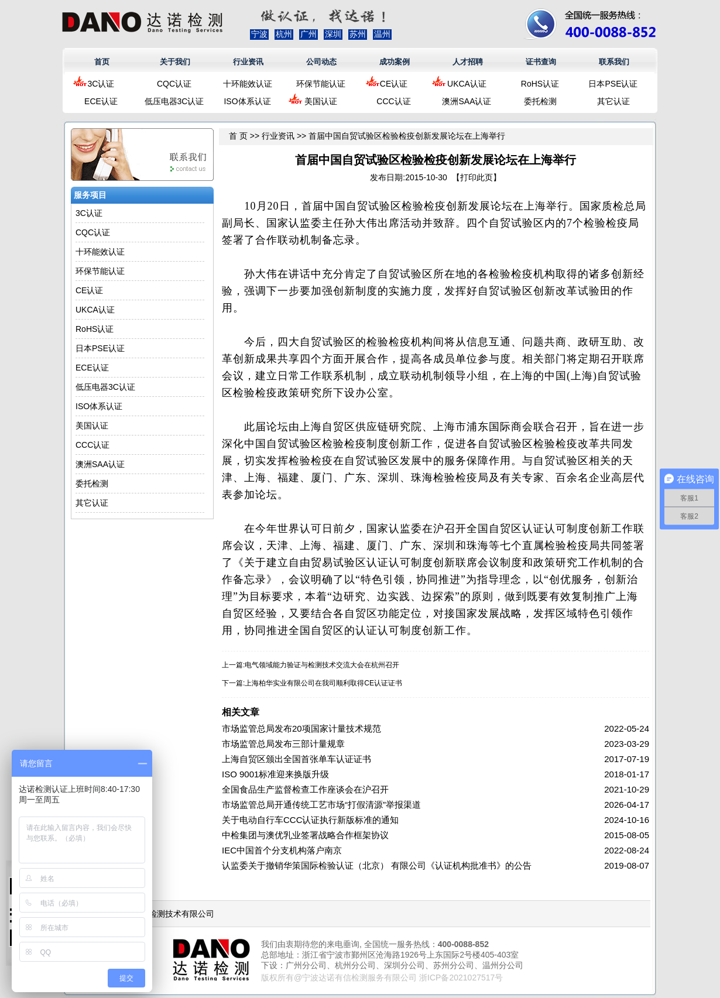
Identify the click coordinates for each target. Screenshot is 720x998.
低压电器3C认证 (174, 101)
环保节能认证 (320, 83)
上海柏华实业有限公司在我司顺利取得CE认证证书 (323, 683)
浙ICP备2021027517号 (461, 977)
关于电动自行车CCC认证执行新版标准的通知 (310, 820)
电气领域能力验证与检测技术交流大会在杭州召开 (322, 665)
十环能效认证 (247, 83)
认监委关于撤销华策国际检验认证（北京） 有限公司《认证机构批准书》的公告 (377, 865)
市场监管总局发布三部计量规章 (283, 744)
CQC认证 (174, 83)
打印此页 (476, 177)
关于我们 (175, 61)
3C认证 (101, 83)
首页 (101, 61)
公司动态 (321, 61)
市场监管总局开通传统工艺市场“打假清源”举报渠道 (321, 805)
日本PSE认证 (612, 83)
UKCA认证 (466, 83)
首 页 (238, 135)
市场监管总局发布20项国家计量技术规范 (301, 728)
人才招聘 (467, 61)
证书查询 (541, 61)
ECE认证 (101, 101)
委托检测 (540, 101)
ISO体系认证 (247, 101)
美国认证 (320, 101)
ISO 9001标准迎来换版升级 (275, 774)
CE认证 (393, 83)
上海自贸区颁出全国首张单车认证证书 (296, 759)
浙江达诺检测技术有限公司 (165, 913)
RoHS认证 (540, 83)
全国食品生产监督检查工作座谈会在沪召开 (305, 789)
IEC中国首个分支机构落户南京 (282, 850)
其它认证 (613, 101)
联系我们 (614, 61)
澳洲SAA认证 (466, 101)
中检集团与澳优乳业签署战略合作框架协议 (305, 835)
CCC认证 (393, 101)
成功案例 (394, 61)
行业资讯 (248, 61)
